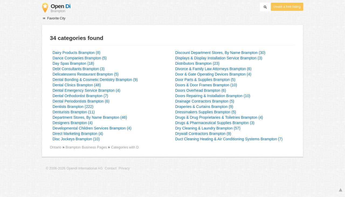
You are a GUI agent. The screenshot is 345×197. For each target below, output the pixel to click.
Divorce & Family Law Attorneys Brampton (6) (213, 69)
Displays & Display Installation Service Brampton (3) (218, 58)
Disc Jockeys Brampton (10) (76, 139)
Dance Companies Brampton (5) (80, 58)
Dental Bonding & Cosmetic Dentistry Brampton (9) (95, 79)
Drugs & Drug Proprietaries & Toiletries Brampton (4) (219, 117)
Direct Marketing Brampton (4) (78, 133)
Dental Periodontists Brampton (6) (81, 101)
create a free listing (287, 7)
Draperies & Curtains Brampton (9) (204, 106)
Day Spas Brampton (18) (73, 63)
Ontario (55, 147)
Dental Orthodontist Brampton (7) (80, 96)
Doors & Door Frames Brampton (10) (206, 85)
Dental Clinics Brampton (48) (77, 85)
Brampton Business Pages (86, 147)
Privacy (124, 168)
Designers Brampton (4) (73, 123)
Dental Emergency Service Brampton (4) (86, 90)
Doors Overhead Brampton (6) (200, 90)
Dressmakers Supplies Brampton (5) (205, 112)
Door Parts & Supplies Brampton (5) (205, 79)
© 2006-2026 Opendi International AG (74, 168)
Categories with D (125, 147)
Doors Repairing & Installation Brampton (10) (212, 96)
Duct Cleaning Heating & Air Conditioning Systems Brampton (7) (228, 139)
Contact (110, 168)
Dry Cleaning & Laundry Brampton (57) (207, 128)
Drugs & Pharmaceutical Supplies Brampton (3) (214, 123)
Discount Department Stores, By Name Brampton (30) (220, 52)
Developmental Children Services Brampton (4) (92, 128)
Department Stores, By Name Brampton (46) (90, 117)
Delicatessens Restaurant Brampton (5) (86, 74)
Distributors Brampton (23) (197, 63)
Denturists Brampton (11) (74, 112)
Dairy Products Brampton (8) (76, 52)
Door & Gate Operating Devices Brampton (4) (213, 74)
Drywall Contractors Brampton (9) (203, 133)
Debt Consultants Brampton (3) (79, 69)
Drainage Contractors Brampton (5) (204, 101)
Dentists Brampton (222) (73, 106)
